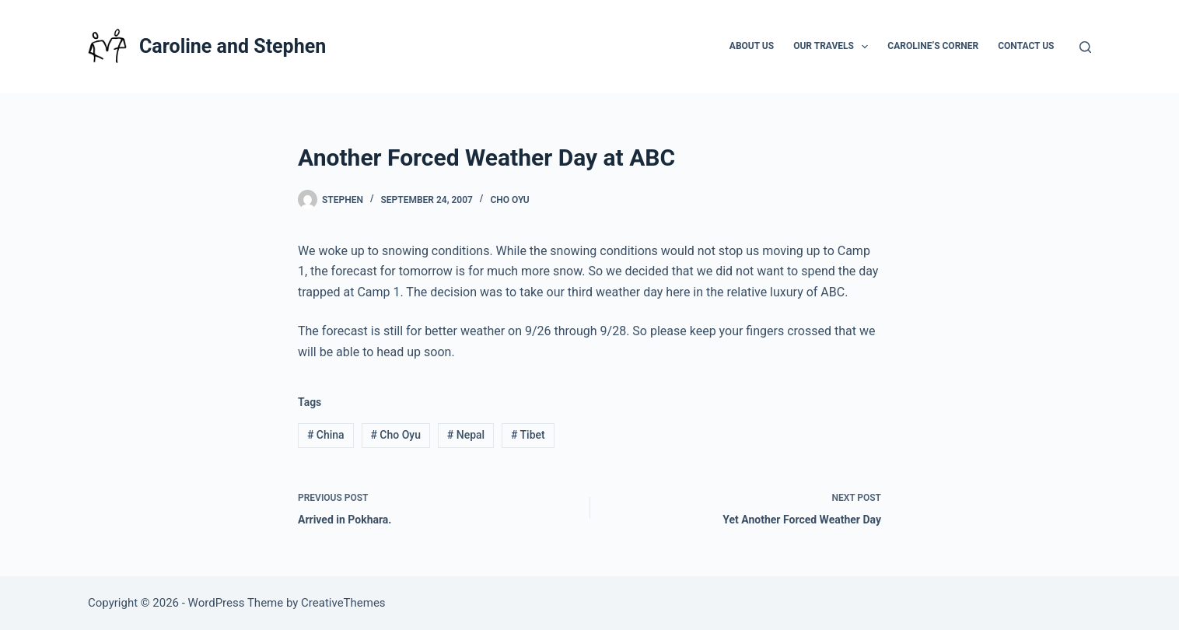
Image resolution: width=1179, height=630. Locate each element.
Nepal (466, 435)
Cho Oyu (509, 199)
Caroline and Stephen (232, 46)
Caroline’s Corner (932, 45)
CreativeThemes (343, 603)
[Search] (1085, 47)
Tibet (528, 435)
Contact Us (1026, 45)
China (326, 435)
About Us (751, 45)
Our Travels (833, 46)
